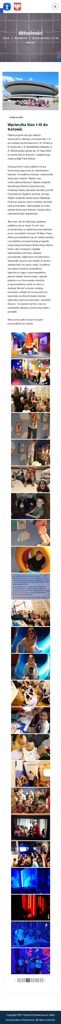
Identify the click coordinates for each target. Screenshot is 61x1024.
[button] (1, 10)
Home (6, 38)
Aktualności (20, 38)
